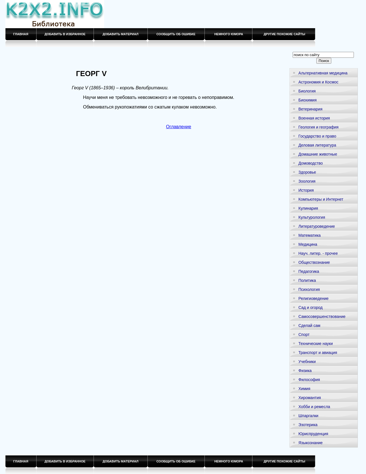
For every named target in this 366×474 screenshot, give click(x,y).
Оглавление (178, 126)
